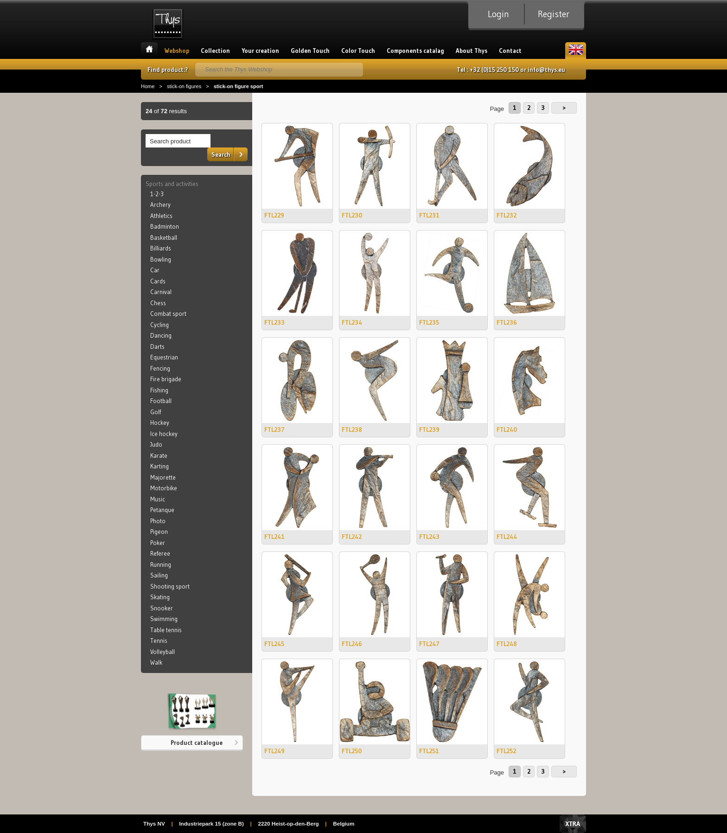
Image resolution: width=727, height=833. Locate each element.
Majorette (163, 477)
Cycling (159, 324)
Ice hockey (164, 433)
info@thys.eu (546, 69)
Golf (155, 412)
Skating (160, 597)
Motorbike (163, 488)
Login (498, 13)
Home (149, 50)
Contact (510, 50)
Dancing (161, 335)
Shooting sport (170, 586)
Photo (158, 521)
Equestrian (164, 357)
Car (154, 270)
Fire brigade (165, 379)
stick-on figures (184, 86)
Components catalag (415, 50)
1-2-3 (157, 194)
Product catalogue (197, 742)
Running (160, 564)
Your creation (260, 50)
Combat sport (168, 313)
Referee (160, 553)
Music (157, 499)
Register (553, 13)
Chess (158, 303)
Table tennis (166, 630)
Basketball (163, 237)
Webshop (177, 50)
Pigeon (159, 531)
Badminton (164, 226)
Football (161, 400)
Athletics (161, 215)
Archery (160, 204)
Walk (156, 662)
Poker (157, 542)
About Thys (471, 50)
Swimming (164, 618)
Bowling (160, 259)
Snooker (161, 608)
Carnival (161, 291)
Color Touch (358, 50)
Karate (158, 455)
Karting (159, 466)
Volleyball (162, 651)
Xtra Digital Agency (573, 823)
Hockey (159, 422)
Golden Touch (310, 50)
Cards (158, 281)
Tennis (158, 640)
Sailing (159, 575)
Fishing (159, 390)
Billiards (160, 248)
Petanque (162, 509)
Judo (156, 444)
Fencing (160, 368)
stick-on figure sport (238, 86)
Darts (157, 346)
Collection (215, 50)
